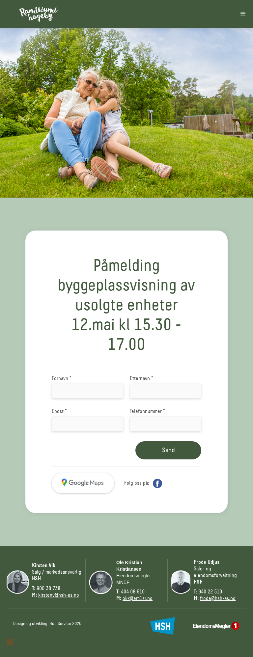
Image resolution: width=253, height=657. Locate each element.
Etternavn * (141, 378)
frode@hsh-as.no (218, 598)
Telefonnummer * (147, 411)
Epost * (59, 411)
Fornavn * (61, 378)
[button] (243, 14)
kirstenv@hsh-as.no (58, 595)
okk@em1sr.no (138, 598)
